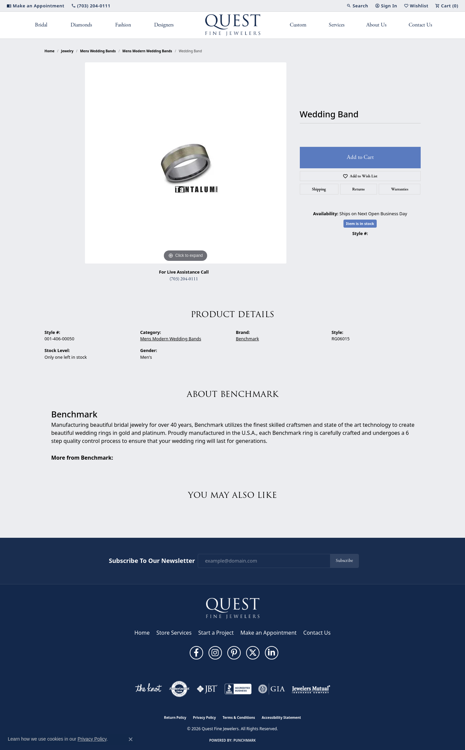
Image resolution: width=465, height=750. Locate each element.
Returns (358, 189)
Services (336, 24)
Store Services (174, 632)
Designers (164, 24)
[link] (35, 5)
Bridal (41, 24)
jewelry (67, 51)
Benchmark (247, 339)
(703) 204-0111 (184, 279)
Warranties (399, 189)
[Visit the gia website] (271, 689)
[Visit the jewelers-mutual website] (311, 689)
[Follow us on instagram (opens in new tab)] (215, 652)
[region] (185, 163)
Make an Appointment (268, 632)
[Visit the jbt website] (207, 689)
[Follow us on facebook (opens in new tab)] (196, 652)
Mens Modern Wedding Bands (147, 51)
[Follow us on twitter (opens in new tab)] (253, 652)
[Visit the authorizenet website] (179, 689)
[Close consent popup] (131, 739)
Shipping (319, 189)
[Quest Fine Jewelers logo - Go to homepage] (232, 25)
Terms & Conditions (239, 717)
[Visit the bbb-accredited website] (238, 689)
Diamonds (81, 24)
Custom (298, 24)
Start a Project (216, 632)
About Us (376, 24)
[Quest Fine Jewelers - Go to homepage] (233, 608)
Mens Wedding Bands (98, 51)
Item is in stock (360, 223)
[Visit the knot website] (148, 689)
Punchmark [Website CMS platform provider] (244, 740)
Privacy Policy (204, 717)
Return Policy (175, 717)
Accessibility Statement (281, 717)
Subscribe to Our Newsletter (152, 561)
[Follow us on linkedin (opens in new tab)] (271, 652)
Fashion (123, 24)
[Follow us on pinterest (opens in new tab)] (234, 652)
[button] (357, 5)
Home (50, 51)
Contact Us (420, 24)
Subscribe (344, 561)
